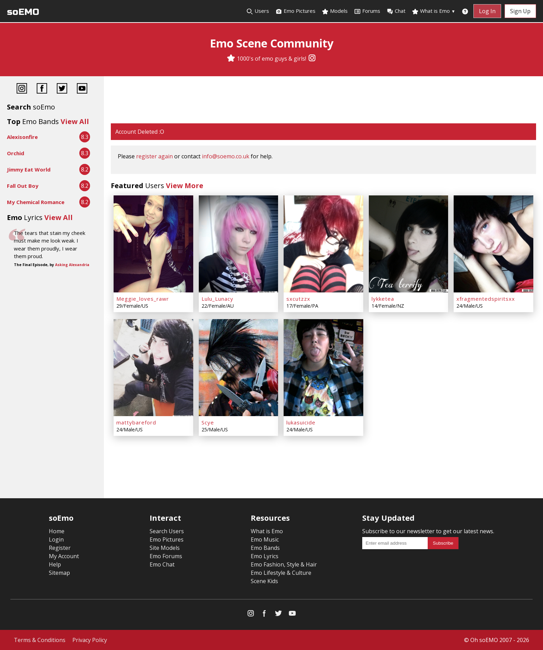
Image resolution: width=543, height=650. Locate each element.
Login (56, 539)
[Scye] (238, 367)
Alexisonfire (22, 136)
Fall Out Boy (22, 185)
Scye (208, 422)
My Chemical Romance (35, 202)
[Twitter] (62, 89)
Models (335, 11)
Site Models (165, 548)
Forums (367, 11)
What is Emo (433, 11)
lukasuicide (300, 422)
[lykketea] (408, 243)
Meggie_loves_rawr (142, 298)
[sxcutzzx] (323, 243)
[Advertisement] (323, 100)
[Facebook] (42, 89)
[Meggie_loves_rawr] (153, 243)
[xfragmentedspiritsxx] (493, 243)
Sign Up (520, 11)
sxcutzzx (298, 298)
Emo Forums (166, 556)
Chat (396, 11)
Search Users (167, 531)
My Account (64, 556)
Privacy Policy (89, 640)
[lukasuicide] (323, 367)
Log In (487, 11)
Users (257, 11)
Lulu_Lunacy (217, 298)
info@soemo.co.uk (225, 156)
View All (75, 121)
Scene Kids (264, 581)
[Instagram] (312, 58)
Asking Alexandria (72, 264)
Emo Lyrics (264, 556)
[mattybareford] (153, 367)
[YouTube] (82, 89)
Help (55, 564)
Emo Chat (162, 564)
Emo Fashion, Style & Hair (284, 564)
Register (60, 548)
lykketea (383, 298)
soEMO (23, 12)
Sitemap (59, 573)
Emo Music (265, 539)
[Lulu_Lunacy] (238, 243)
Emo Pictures (295, 11)
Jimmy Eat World (29, 169)
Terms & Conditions (39, 640)
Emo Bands (265, 548)
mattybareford (136, 422)
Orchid (15, 153)
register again (154, 156)
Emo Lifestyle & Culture (281, 573)
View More (184, 185)
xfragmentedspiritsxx (485, 298)
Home (56, 531)
